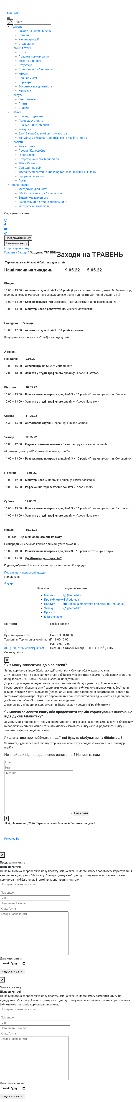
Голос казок (27, 155)
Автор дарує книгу (31, 120)
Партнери (25, 82)
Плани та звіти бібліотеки (36, 69)
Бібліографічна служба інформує (40, 193)
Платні (23, 103)
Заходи (22, 252)
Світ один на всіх (30, 167)
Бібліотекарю (20, 184)
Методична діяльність (33, 189)
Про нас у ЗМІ (28, 78)
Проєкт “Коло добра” (32, 150)
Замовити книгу (16, 243)
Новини (24, 35)
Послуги (16, 95)
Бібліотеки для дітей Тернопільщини (43, 202)
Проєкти (17, 142)
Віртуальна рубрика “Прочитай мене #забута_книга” (53, 137)
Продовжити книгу (18, 238)
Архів (22, 180)
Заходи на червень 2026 (35, 31)
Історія (23, 73)
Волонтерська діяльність (35, 86)
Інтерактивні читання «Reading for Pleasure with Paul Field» (58, 172)
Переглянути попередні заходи (25, 572)
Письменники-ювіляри (34, 125)
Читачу (16, 112)
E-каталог (13, 12)
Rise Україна (27, 146)
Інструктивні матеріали (34, 206)
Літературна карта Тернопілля (39, 159)
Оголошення (27, 43)
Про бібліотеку (21, 48)
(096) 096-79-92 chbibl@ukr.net (24, 648)
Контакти (25, 90)
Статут (23, 52)
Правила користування (34, 56)
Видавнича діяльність (33, 197)
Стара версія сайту (17, 248)
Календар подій (29, 39)
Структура (25, 65)
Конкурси (25, 129)
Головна (16, 26)
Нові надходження (31, 116)
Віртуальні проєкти (31, 176)
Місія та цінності (30, 61)
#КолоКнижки (28, 163)
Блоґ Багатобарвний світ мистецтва (43, 133)
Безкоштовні (27, 99)
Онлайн (24, 108)
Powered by (38, 838)
